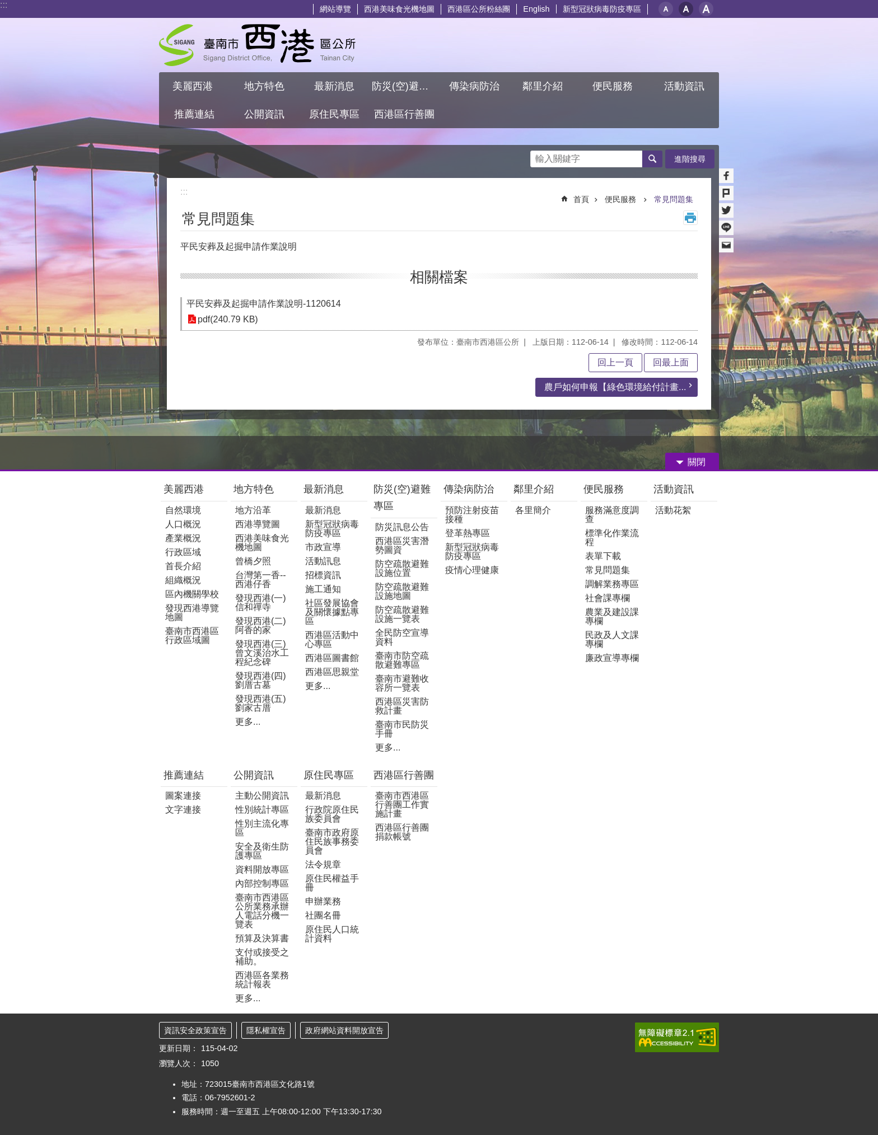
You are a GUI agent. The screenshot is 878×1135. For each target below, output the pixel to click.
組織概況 (183, 580)
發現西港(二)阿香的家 (260, 625)
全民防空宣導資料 (402, 637)
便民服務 (621, 199)
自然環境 (183, 510)
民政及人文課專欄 (612, 639)
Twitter (726, 210)
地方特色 (253, 489)
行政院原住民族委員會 (332, 814)
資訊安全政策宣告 (195, 1030)
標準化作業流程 (612, 537)
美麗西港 (185, 489)
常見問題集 (673, 199)
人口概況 (183, 524)
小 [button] (665, 9)
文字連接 (183, 809)
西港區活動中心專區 (332, 639)
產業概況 (183, 538)
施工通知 (323, 589)
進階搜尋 (690, 158)
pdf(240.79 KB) (228, 319)
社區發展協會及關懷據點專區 (332, 612)
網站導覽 (335, 8)
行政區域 (183, 552)
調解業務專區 (612, 584)
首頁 (581, 199)
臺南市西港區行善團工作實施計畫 (402, 804)
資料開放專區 (262, 869)
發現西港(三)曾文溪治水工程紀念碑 (262, 653)
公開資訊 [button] (264, 114)
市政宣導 (323, 547)
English (536, 8)
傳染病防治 (468, 489)
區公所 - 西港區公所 (257, 45)
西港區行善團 (403, 775)
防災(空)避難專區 (402, 498)
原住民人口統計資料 (332, 934)
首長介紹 (183, 566)
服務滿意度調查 (612, 514)
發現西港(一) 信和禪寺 (260, 602)
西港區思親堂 (332, 672)
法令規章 (323, 864)
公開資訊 (253, 775)
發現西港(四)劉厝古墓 (260, 680)
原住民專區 (328, 775)
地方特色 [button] (264, 86)
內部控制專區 (262, 883)
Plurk (726, 193)
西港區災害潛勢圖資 (402, 545)
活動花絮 (673, 510)
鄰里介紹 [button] (544, 86)
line (726, 228)
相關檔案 (439, 277)
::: (3, 5)
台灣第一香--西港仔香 (260, 579)
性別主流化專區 (262, 828)
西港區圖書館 (332, 658)
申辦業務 (323, 901)
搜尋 (539, 156)
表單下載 (603, 556)
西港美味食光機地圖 (399, 8)
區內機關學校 (192, 594)
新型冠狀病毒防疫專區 (602, 8)
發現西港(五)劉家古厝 (260, 703)
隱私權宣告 (266, 1030)
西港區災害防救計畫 (402, 706)
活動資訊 (673, 489)
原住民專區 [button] (334, 114)
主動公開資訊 (262, 795)
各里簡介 (533, 510)
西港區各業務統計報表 (262, 979)
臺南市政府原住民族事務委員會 (332, 841)
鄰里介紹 (535, 489)
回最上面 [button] (671, 362)
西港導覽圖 (257, 524)
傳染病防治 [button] (474, 86)
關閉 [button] (697, 462)
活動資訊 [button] (684, 86)
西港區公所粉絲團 (478, 8)
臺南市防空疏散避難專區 (402, 660)
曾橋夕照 (253, 561)
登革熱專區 (467, 533)
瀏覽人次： (178, 1063)
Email (726, 245)
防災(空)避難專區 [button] (405, 86)
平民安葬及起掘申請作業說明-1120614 (263, 303)
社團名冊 (323, 915)
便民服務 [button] (614, 86)
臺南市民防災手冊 (402, 729)
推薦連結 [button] (194, 114)
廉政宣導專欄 (612, 658)
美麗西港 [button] (194, 86)
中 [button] (686, 9)
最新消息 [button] (334, 86)
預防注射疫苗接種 (472, 514)
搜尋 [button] (652, 159)
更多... (247, 721)
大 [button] (706, 9)
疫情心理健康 (472, 570)
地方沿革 (253, 510)
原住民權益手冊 (332, 883)
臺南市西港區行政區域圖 (192, 635)
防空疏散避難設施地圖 (402, 591)
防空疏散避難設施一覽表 (402, 614)
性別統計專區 (262, 809)
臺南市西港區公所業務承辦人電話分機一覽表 (262, 911)
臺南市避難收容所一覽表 (402, 683)
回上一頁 (615, 362)
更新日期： (178, 1048)
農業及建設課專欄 (612, 616)
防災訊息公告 (402, 527)
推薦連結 (184, 775)
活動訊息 (323, 561)
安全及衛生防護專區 (262, 851)
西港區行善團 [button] (404, 114)
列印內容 (690, 217)
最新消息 (323, 489)
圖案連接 (183, 795)
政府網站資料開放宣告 (344, 1030)
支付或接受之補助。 (262, 957)
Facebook (726, 175)
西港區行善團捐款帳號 (402, 832)
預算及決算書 (262, 938)
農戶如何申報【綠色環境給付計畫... (615, 387)
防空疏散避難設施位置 (402, 568)
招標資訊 (323, 575)
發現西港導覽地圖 (192, 612)
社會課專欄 (607, 598)
